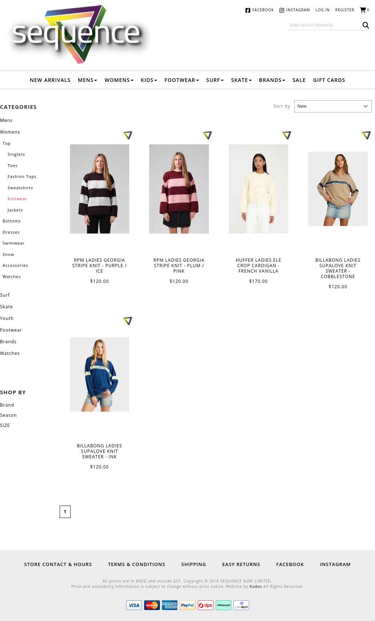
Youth (7, 318)
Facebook (263, 9)
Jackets (15, 210)
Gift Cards (329, 79)
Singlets (16, 154)
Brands (272, 79)
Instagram (298, 9)
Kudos (256, 586)
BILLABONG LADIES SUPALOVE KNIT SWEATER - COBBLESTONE (338, 189)
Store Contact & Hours (58, 564)
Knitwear (17, 198)
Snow (8, 254)
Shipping (193, 564)
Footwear (181, 79)
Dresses (11, 232)
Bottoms (12, 221)
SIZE (5, 425)
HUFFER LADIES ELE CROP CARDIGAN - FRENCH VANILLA (258, 189)
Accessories (15, 265)
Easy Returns (241, 564)
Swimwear (14, 243)
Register (345, 9)
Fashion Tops (22, 176)
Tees (13, 165)
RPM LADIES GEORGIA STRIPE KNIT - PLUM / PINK (179, 189)
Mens (87, 79)
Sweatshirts (20, 187)
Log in (323, 9)
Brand (7, 405)
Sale (299, 79)
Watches (12, 276)
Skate (241, 79)
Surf (215, 79)
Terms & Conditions (136, 564)
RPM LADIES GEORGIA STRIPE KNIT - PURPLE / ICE (99, 189)
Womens (118, 79)
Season (8, 415)
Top (7, 143)
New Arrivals (50, 79)
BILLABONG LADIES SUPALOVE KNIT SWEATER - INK (99, 374)
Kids (149, 79)
